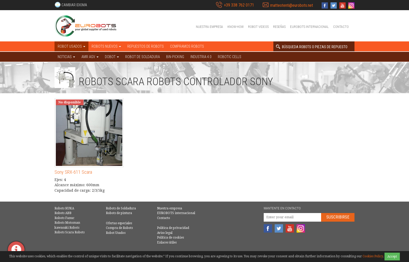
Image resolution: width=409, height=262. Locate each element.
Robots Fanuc (64, 218)
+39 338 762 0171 (239, 5)
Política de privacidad (173, 228)
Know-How (235, 27)
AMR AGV (90, 57)
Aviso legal (164, 233)
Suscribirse (337, 217)
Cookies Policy (373, 256)
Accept (392, 256)
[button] (71, 5)
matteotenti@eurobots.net (291, 5)
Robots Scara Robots (70, 232)
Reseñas (279, 27)
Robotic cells (229, 57)
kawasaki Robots (67, 227)
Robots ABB (63, 213)
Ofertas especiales (119, 223)
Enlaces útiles (167, 242)
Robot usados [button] (71, 46)
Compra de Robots (119, 228)
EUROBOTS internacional (309, 27)
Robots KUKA (64, 208)
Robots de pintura (119, 213)
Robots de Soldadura (121, 208)
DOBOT (112, 57)
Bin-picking (175, 57)
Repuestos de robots (145, 46)
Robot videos (258, 27)
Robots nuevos (106, 46)
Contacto (341, 27)
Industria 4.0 (201, 57)
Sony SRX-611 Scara (73, 172)
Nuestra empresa (209, 27)
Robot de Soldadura (142, 57)
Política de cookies (170, 237)
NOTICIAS (66, 57)
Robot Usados (115, 233)
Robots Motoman (67, 222)
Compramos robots (187, 46)
